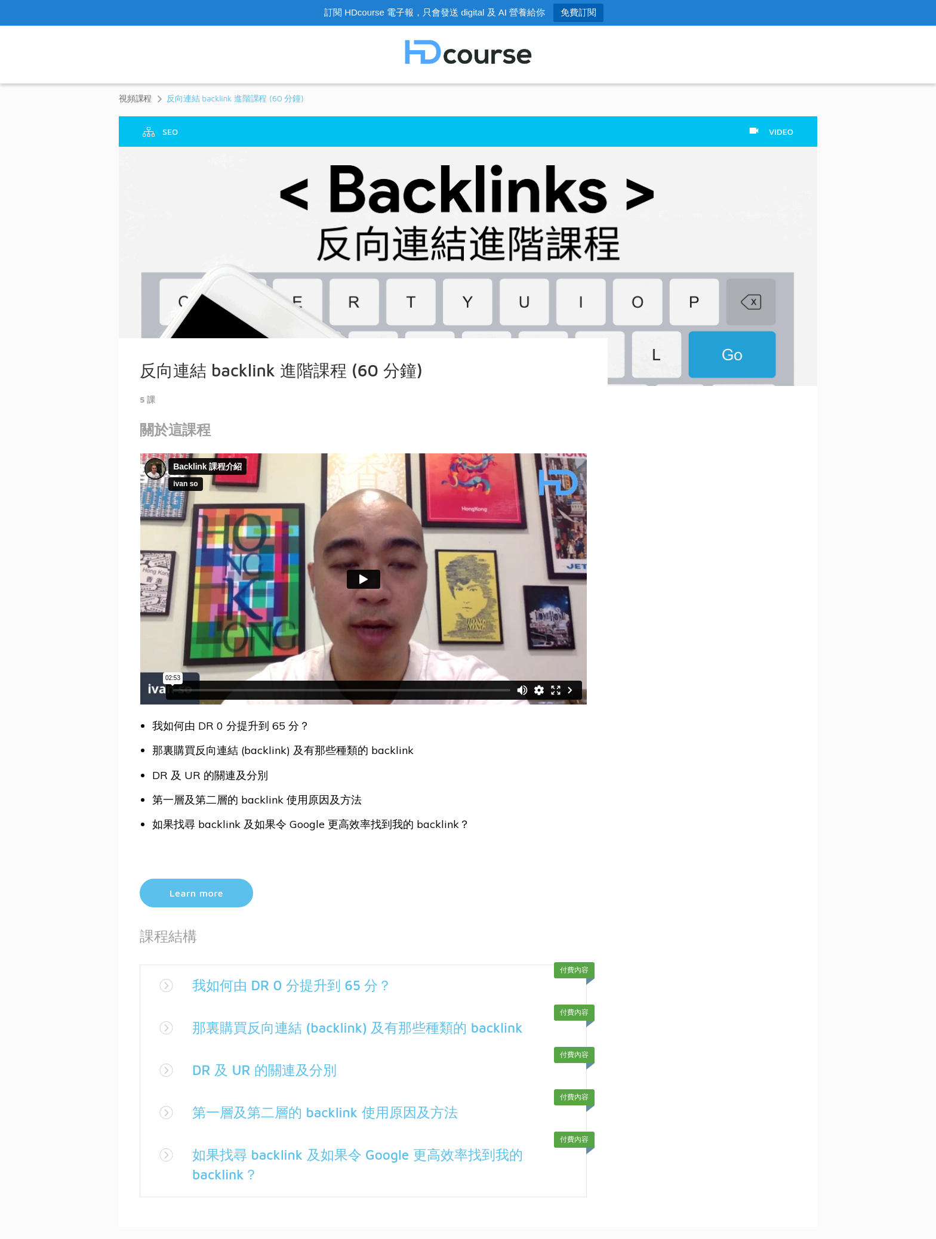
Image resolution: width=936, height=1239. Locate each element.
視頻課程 (135, 98)
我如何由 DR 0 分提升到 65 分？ (297, 985)
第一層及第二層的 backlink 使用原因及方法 (331, 1112)
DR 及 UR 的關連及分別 (268, 1069)
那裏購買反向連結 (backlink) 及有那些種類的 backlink (365, 1027)
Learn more (196, 893)
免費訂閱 (578, 12)
